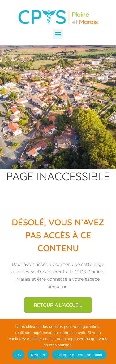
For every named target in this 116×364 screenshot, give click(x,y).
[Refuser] (108, 341)
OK (18, 355)
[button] (58, 34)
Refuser (38, 355)
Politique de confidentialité (79, 355)
